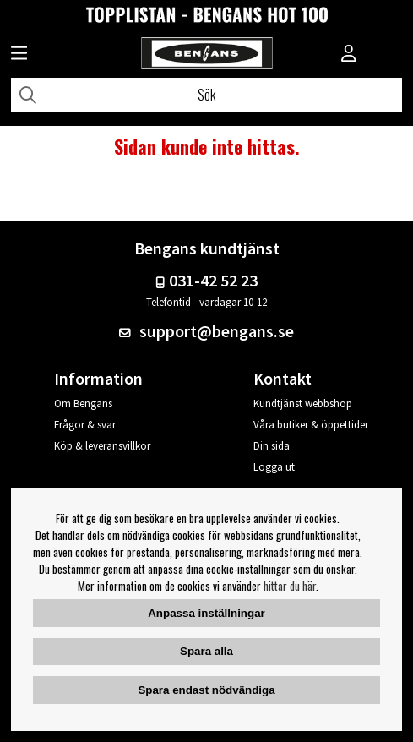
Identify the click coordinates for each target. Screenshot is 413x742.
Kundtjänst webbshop (302, 403)
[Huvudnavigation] (19, 55)
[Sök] (206, 95)
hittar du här (290, 585)
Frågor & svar (85, 424)
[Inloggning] (348, 55)
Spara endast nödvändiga (206, 690)
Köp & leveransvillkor (102, 446)
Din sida (271, 446)
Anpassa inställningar (206, 613)
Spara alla (206, 651)
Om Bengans (83, 403)
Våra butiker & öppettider (310, 424)
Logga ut (274, 467)
